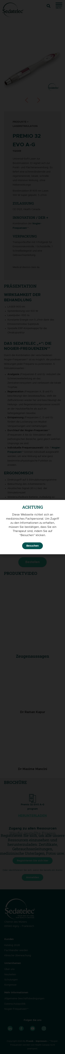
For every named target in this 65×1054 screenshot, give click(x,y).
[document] (32, 527)
